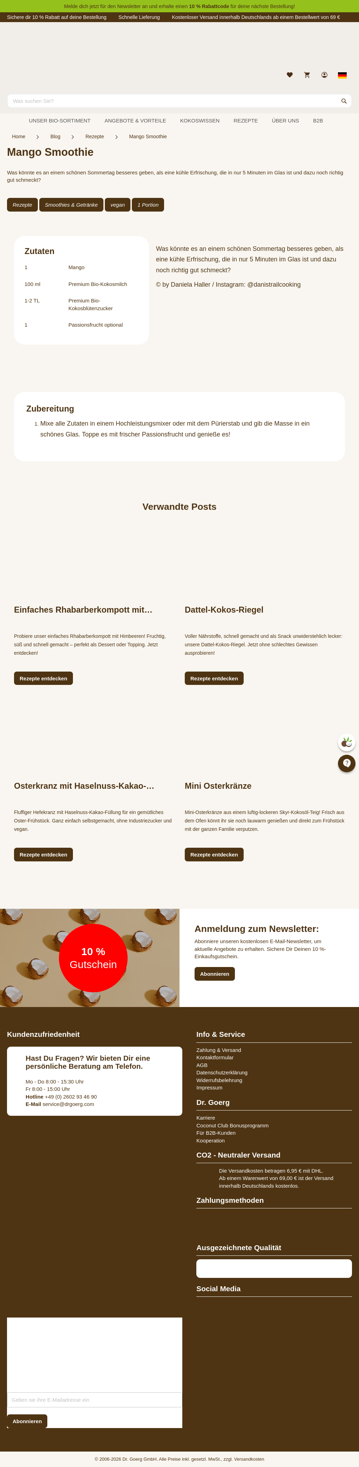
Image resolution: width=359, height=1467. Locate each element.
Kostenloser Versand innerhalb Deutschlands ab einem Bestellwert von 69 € (256, 17)
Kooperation (210, 1140)
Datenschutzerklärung (222, 1072)
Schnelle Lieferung (139, 17)
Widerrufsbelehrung (219, 1080)
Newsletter (129, 6)
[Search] (344, 101)
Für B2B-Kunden (216, 1133)
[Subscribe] (27, 1421)
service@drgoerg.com (60, 1104)
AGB (202, 1065)
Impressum (209, 1088)
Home (18, 136)
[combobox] (179, 101)
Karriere (205, 1118)
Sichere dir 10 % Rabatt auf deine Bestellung (57, 17)
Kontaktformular (214, 1057)
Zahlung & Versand (218, 1050)
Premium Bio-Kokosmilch (97, 284)
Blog (55, 136)
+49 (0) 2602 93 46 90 (61, 1097)
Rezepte (95, 136)
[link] (325, 75)
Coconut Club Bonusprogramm (232, 1125)
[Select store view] (343, 75)
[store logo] (179, 48)
